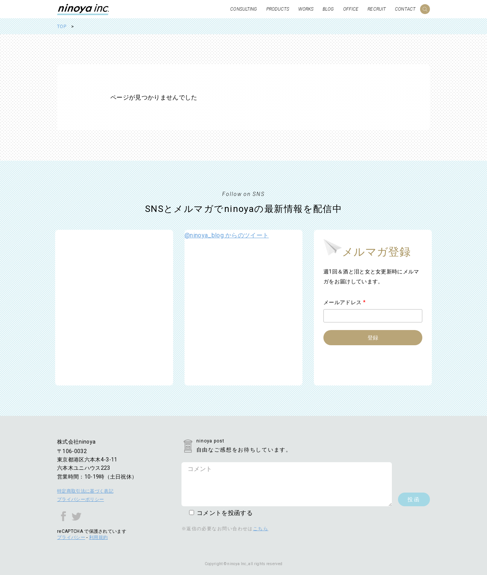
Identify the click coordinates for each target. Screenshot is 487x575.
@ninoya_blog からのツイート (227, 235)
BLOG (328, 9)
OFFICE (351, 9)
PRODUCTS (278, 9)
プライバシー (71, 537)
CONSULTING (243, 9)
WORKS (306, 9)
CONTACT (405, 9)
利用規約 (98, 537)
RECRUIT (377, 9)
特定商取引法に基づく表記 (85, 491)
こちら (260, 528)
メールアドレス (344, 302)
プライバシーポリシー (80, 499)
